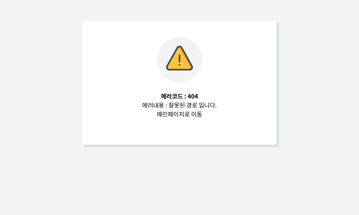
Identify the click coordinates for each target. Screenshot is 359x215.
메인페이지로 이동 (179, 114)
